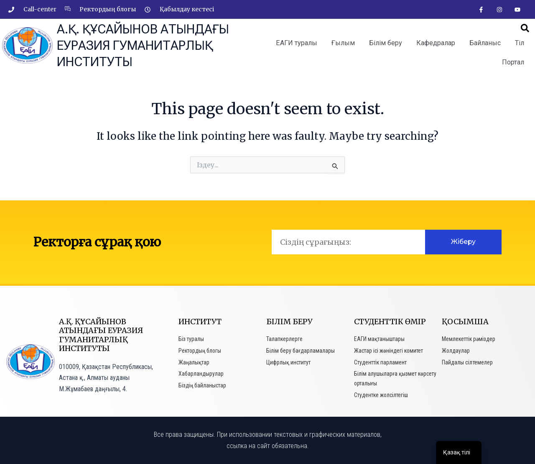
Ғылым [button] (343, 43)
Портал (513, 62)
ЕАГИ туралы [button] (296, 43)
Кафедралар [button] (435, 43)
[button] (525, 28)
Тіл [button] (519, 43)
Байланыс (485, 43)
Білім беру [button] (385, 43)
